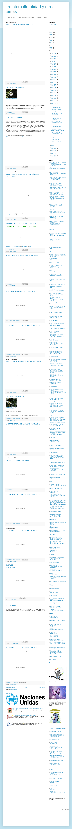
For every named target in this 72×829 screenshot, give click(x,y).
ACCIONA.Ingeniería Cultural (55, 247)
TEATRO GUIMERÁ (54, 635)
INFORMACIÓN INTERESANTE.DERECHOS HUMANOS (57, 543)
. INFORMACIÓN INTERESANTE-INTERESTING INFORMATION (56, 170)
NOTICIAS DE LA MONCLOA (55, 587)
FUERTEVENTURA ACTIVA (55, 494)
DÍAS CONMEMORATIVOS (55, 477)
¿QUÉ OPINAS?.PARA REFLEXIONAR (57, 168)
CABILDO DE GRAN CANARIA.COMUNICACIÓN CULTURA (57, 314)
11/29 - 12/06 (54, 59)
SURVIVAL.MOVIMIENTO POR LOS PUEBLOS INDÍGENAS (57, 736)
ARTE (51, 259)
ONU (51, 788)
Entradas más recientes (10, 687)
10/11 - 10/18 (54, 71)
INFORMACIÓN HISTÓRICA (55, 539)
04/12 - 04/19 (54, 152)
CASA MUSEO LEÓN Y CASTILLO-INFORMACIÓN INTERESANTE (56, 349)
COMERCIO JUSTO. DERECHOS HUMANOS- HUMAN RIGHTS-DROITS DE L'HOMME (58, 392)
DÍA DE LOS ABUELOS (54, 468)
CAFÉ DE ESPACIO (54, 738)
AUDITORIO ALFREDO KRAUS (56, 275)
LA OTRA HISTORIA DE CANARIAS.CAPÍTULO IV (23, 424)
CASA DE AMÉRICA (54, 320)
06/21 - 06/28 (54, 97)
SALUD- (51, 628)
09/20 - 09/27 (54, 76)
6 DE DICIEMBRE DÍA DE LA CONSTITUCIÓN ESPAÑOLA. (55, 224)
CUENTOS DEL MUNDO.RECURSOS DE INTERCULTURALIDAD (58, 444)
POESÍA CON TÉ (53, 616)
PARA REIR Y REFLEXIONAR (55, 607)
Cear (51, 357)
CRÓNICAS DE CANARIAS (55, 436)
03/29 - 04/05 (54, 155)
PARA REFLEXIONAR (13, 219)
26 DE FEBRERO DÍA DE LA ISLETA (57, 194)
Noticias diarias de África (54, 588)
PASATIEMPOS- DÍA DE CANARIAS (57, 610)
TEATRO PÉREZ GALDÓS (55, 639)
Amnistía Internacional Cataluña (56, 753)
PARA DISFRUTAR (53, 595)
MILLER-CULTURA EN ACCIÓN (56, 570)
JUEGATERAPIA (53, 550)
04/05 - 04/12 (54, 153)
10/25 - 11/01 (54, 68)
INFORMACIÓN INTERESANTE (56, 541)
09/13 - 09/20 (54, 77)
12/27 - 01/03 (54, 53)
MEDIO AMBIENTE (53, 565)
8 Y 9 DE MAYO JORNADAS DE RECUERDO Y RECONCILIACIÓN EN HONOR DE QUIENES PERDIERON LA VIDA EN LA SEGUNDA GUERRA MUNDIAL (57, 244)
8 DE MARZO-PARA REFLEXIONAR (57, 235)
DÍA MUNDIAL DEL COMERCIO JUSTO (57, 474)
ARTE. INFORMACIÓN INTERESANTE (57, 261)
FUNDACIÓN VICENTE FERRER (56, 512)
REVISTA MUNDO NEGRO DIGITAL (57, 760)
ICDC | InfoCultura (53, 519)
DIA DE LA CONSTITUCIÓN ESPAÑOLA (57, 465)
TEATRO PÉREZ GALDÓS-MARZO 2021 (58, 647)
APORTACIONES (53, 258)
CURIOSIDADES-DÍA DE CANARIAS (57, 448)
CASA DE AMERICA (54, 340)
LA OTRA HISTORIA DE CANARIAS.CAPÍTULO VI (23, 255)
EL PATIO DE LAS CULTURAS (56, 755)
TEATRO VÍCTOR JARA (54, 650)
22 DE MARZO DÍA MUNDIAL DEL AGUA (58, 187)
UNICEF (51, 655)
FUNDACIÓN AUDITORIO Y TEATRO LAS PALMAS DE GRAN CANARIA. (58, 501)
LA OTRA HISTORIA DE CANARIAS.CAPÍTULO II (22, 531)
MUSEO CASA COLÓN (54, 739)
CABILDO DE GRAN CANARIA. (56, 312)
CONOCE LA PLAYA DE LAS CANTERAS (58, 728)
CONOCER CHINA (53, 782)
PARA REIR (52, 603)
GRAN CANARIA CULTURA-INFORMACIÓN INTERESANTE (56, 516)
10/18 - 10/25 (54, 69)
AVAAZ (51, 292)
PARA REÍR (52, 605)
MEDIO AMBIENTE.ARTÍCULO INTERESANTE (56, 567)
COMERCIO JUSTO (54, 387)
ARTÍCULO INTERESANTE (55, 262)
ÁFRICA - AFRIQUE (12, 605)
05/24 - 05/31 (54, 103)
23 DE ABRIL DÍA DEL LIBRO (55, 188)
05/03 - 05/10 (54, 147)
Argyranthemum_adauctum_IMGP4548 (11, 403)
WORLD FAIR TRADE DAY (55, 657)
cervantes (52, 376)
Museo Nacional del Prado (55, 580)
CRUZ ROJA (52, 437)
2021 (51, 39)
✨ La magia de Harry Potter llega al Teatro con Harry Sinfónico (24, 715)
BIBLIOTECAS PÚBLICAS (55, 784)
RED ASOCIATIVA (53, 742)
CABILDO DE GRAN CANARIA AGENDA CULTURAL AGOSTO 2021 (57, 311)
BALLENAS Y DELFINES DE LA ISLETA (57, 730)
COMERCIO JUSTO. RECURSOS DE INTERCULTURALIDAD (57, 399)
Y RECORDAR (53, 659)
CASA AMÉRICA (53, 332)
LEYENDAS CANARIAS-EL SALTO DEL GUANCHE (23, 362)
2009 (51, 52)
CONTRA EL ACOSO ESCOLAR (56, 434)
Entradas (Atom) (14, 689)
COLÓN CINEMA (53, 386)
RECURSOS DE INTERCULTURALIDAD (57, 620)
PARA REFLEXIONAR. (54, 594)
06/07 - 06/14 (54, 100)
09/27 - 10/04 (54, 74)
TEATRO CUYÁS (53, 633)
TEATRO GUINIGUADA (54, 636)
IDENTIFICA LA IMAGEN (54, 520)
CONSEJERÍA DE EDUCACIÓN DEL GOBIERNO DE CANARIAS (57, 757)
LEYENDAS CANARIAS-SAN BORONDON (20, 291)
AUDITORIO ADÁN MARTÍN (55, 274)
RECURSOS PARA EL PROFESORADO (57, 792)
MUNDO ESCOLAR (54, 785)
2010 (51, 50)
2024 (51, 34)
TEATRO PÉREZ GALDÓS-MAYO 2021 (57, 648)
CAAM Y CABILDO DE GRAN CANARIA (57, 306)
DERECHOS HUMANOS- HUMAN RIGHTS (58, 453)
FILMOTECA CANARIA (54, 491)
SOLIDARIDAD (53, 632)
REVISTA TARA (53, 761)
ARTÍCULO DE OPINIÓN (54, 263)
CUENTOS (52, 438)
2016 (51, 40)
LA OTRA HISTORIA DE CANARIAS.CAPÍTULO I (22, 647)
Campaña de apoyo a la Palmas (56, 316)
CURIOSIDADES (53, 446)
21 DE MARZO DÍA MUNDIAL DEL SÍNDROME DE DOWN (56, 184)
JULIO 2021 (52, 551)
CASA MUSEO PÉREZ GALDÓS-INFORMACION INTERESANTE (56, 353)
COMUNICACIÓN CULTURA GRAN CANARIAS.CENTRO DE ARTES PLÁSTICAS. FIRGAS (56, 414)
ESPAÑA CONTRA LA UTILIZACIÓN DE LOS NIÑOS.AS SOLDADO (57, 777)
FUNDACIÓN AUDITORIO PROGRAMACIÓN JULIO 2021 (56, 498)
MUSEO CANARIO (53, 574)
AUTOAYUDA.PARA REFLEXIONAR (57, 290)
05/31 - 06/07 (54, 102)
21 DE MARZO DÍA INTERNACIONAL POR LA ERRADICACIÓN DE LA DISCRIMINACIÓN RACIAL (58, 178)
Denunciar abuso (53, 662)
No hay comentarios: (16, 81)
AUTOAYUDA (52, 289)
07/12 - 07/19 (54, 92)
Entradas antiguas (41, 687)
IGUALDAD (52, 524)
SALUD (51, 626)
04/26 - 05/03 (54, 148)
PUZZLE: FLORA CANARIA (15, 87)
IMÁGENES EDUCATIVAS (55, 531)
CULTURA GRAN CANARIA (55, 445)
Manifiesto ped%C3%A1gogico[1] (13, 176)
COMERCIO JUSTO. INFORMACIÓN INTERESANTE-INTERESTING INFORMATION (57, 396)
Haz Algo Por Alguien (10, 567)
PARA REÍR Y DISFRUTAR (55, 606)
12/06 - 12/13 (54, 58)
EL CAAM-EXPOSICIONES (55, 484)
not (50, 584)
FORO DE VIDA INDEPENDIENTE (56, 732)
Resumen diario (9, 693)
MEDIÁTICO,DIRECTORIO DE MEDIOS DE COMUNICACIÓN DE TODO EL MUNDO (57, 767)
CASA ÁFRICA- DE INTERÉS (55, 327)
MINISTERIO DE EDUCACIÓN (56, 778)
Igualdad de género (53, 526)
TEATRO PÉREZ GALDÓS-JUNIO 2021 (57, 643)
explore (14, 214)
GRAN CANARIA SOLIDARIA (55, 731)
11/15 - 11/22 (54, 63)
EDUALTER (52, 789)
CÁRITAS (52, 319)
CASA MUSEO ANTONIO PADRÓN (56, 346)
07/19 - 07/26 (54, 90)
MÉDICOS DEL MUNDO (54, 562)
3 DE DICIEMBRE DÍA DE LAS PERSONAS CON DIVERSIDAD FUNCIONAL (56, 202)
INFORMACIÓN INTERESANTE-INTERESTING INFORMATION (56, 538)
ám (50, 251)
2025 (51, 32)
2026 (51, 31)
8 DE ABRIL (52, 229)
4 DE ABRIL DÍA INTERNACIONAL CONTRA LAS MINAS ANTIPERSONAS (57, 219)
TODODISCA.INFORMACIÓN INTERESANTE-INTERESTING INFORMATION (56, 652)
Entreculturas (52, 487)
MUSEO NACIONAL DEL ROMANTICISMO (58, 581)
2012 (51, 47)
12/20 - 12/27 (54, 55)
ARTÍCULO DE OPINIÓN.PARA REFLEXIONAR (56, 266)
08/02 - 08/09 (54, 87)
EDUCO (51, 481)
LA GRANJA (52, 554)
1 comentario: (15, 682)
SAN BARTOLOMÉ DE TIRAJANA (56, 629)
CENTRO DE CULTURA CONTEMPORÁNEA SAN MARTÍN (56, 375)
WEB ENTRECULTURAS (55, 774)
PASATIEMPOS (12, 113)
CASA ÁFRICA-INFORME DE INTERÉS (57, 328)
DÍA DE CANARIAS (13, 83)
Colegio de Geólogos (54, 385)
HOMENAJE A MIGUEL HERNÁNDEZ (57, 518)
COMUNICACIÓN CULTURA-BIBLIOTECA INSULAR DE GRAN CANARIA (58, 420)
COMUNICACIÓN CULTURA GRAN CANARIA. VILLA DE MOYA (56, 409)
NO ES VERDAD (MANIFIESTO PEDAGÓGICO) (22, 174)
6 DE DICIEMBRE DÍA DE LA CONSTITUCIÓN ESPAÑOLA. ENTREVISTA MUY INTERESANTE (56, 227)
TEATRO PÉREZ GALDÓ (55, 638)
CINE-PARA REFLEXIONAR (55, 382)
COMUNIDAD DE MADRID (55, 428)
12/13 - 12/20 (54, 56)
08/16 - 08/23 (54, 84)
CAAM (51, 304)
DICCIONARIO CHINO (54, 781)
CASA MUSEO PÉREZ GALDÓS (56, 351)
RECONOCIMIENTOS (54, 617)
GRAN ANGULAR (53, 743)
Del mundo (52, 451)
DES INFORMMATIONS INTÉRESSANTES (58, 462)
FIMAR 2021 (52, 492)
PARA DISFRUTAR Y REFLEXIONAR (57, 600)
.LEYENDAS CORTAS (54, 172)
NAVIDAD (52, 582)
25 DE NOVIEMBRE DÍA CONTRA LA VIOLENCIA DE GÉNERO (57, 193)
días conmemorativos (54, 475)
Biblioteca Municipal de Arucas (55, 302)
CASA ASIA (52, 339)
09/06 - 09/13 (54, 79)
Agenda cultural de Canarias (55, 250)
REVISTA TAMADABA (54, 770)
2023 (51, 35)
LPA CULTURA (53, 561)
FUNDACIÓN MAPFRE (54, 510)
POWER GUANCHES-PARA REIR (17, 460)
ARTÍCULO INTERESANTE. (55, 269)
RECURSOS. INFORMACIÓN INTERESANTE (55, 625)
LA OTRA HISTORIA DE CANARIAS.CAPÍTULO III (23, 494)
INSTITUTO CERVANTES (55, 547)
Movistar (51, 573)
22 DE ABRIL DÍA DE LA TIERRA (56, 185)
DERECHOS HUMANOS (14, 643)
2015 (51, 42)
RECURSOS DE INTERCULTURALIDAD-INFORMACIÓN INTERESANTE (58, 622)
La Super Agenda (53, 555)
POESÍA (51, 614)
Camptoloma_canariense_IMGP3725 (11, 94)
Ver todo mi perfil (52, 26)
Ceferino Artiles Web (54, 361)
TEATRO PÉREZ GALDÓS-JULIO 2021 (57, 642)
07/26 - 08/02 (54, 89)
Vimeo (30, 246)
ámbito (51, 253)
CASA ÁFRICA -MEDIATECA (55, 325)
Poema (51, 613)
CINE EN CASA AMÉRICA (55, 379)
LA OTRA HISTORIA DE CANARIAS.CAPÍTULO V (23, 326)
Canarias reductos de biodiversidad (13, 246)
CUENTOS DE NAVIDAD (54, 441)
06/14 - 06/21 (54, 98)
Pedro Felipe (24, 246)
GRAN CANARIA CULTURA (55, 514)
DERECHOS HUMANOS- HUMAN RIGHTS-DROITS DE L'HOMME (56, 456)
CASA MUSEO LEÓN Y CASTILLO (56, 347)
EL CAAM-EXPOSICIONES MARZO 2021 (58, 485)
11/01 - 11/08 (54, 66)
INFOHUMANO (53, 534)
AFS (51, 248)
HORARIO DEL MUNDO (54, 779)
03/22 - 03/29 (54, 156)
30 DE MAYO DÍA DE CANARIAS (56, 215)
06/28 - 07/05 (54, 95)
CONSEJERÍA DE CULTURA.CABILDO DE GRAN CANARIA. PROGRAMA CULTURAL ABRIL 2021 (58, 432)
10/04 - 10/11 (54, 72)
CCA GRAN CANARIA (54, 356)
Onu (51, 591)
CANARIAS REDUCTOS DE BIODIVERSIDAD (21, 223)
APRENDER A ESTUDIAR (55, 740)
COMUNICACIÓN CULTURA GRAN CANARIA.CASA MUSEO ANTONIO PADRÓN (57, 411)
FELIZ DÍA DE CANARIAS (14, 117)
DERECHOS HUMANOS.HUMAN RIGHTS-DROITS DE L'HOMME (58, 461)
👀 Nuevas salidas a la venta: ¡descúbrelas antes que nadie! (23, 722)
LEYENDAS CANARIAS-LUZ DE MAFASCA (21, 25)
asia (51, 270)
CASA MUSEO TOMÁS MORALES (56, 355)
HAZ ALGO (9, 565)
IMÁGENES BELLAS (54, 527)
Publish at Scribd (9, 214)
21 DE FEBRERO (53, 176)
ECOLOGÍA (52, 480)
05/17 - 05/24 (54, 143)
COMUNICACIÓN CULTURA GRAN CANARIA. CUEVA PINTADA (56, 406)
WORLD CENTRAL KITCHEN (55, 656)
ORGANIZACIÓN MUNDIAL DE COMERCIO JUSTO (56, 748)
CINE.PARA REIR (53, 383)
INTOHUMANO (53, 548)
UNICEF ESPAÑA (53, 791)
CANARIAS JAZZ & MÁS (54, 317)
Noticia (51, 585)
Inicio (26, 687)
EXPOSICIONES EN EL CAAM (56, 488)
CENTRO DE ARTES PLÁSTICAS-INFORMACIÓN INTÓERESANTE (56, 370)
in (50, 533)
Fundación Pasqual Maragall (55, 511)
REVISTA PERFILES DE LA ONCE (56, 759)
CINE (51, 378)
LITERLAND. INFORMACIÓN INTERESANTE (55, 559)
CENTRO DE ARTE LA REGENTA (56, 365)
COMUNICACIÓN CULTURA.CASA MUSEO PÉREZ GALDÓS (56, 425)
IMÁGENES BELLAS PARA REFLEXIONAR (58, 530)
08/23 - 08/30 (54, 82)
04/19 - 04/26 (54, 150)
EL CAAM (52, 482)
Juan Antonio (53, 24)
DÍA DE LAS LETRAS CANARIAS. (56, 466)
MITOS (51, 572)
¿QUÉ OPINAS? (53, 167)
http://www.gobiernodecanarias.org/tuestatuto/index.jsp (17, 136)
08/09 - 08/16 (54, 85)
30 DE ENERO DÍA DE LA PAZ (56, 211)
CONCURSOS (53, 429)
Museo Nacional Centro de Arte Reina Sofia (58, 576)
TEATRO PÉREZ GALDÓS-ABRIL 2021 (57, 640)
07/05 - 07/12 (54, 93)
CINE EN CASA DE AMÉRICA (55, 380)
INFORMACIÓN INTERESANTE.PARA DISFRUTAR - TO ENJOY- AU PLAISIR (57, 546)
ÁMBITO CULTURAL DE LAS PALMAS (57, 254)
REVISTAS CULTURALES (55, 764)
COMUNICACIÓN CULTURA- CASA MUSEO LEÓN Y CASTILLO (57, 418)
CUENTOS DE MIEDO (54, 440)
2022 (51, 37)
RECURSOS (52, 619)
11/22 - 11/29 (54, 61)
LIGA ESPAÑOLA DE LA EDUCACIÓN (57, 557)
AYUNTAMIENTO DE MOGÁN (55, 293)
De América (52, 449)
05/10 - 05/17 (54, 145)
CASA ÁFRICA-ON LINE (54, 331)
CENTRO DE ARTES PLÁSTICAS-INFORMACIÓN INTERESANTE (56, 367)
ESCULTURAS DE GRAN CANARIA (57, 734)
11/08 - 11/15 (54, 64)
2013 (51, 45)
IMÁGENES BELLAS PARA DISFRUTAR (57, 528)
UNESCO (52, 769)
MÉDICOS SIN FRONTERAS (55, 563)
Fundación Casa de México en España (57, 508)
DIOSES (51, 478)
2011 (51, 48)
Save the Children (53, 631)
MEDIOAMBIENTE (53, 569)
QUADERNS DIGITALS (54, 763)
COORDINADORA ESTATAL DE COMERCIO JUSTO (56, 746)
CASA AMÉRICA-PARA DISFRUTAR (57, 336)
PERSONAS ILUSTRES (54, 612)
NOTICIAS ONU (53, 589)
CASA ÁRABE (52, 338)
